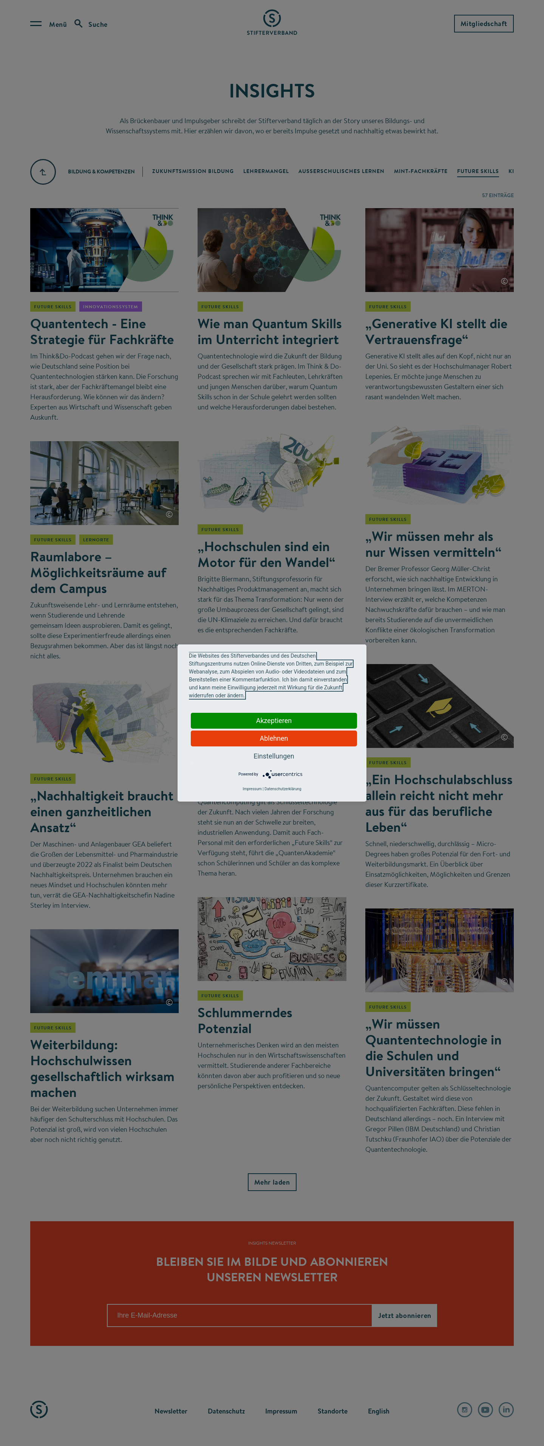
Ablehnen (274, 738)
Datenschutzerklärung (282, 789)
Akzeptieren (274, 721)
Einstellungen (273, 756)
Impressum (252, 789)
